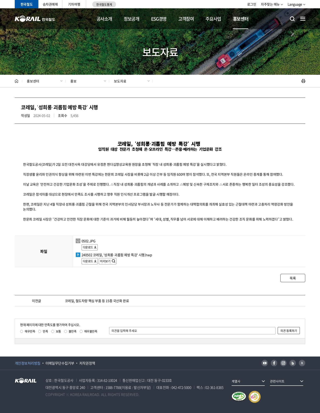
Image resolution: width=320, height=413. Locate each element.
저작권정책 (87, 363)
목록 (293, 278)
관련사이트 (277, 381)
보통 (58, 331)
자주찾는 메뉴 (270, 4)
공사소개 (104, 18)
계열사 (236, 381)
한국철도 (27, 4)
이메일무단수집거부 (59, 363)
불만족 (73, 331)
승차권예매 (50, 4)
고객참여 (186, 18)
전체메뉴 (302, 19)
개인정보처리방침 (27, 363)
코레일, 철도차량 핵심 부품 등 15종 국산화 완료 (97, 300)
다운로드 (88, 247)
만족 (45, 331)
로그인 (251, 4)
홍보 (73, 80)
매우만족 (30, 331)
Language (295, 4)
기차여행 (74, 4)
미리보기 (105, 261)
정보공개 (131, 18)
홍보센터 (240, 18)
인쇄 (303, 81)
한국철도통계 (104, 4)
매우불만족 (90, 331)
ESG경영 (158, 18)
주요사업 (213, 18)
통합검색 (292, 18)
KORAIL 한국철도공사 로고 (35, 19)
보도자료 (120, 80)
